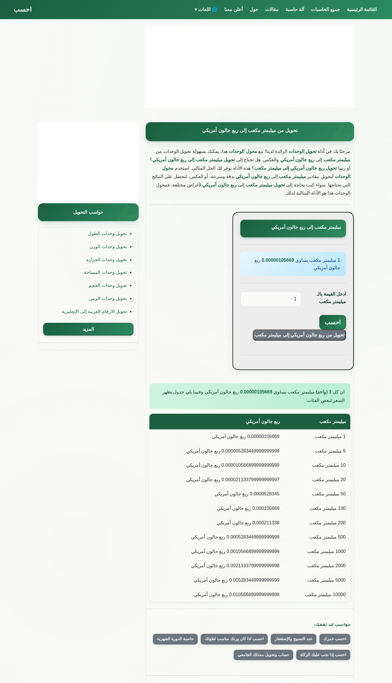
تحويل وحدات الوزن (108, 246)
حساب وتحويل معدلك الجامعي (263, 654)
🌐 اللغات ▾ (206, 9)
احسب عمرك (334, 638)
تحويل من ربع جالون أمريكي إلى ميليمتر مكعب (299, 334)
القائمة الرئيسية (362, 9)
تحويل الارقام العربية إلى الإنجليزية (94, 311)
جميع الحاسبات (325, 9)
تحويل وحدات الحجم (108, 285)
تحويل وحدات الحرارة (106, 259)
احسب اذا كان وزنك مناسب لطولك (234, 638)
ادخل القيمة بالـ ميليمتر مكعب (331, 298)
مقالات (272, 9)
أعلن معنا (233, 9)
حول (254, 9)
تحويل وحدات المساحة (105, 272)
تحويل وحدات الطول (107, 233)
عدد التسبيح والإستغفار (293, 638)
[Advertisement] (250, 66)
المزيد (88, 329)
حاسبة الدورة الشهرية (175, 638)
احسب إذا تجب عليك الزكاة (323, 654)
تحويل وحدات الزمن (108, 298)
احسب (23, 9)
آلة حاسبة (294, 9)
